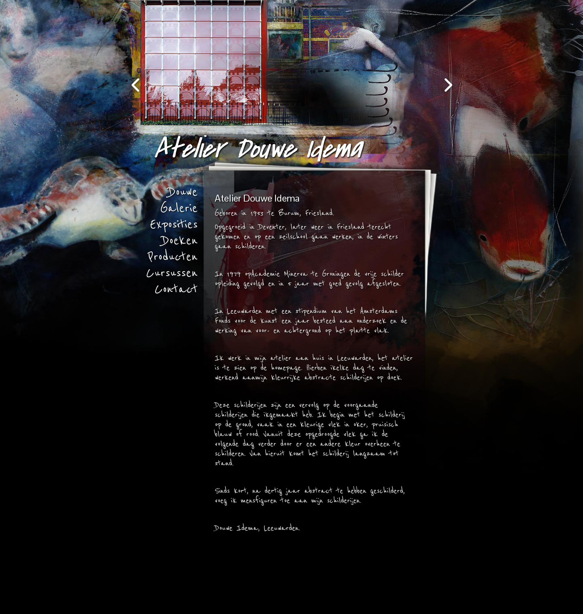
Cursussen (172, 273)
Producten (173, 257)
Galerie (179, 208)
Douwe (183, 192)
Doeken (180, 241)
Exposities (174, 225)
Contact (176, 289)
